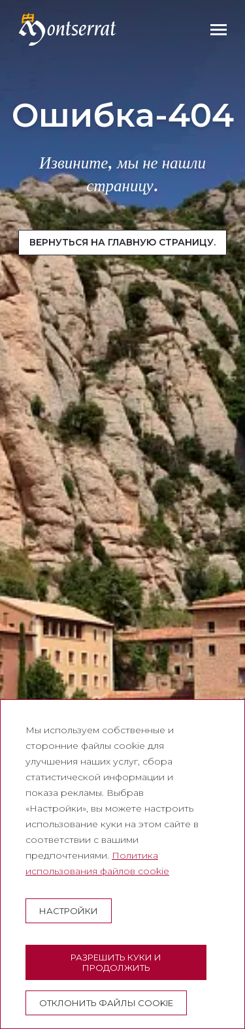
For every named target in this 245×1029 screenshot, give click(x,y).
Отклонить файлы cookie (106, 1003)
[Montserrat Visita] (67, 29)
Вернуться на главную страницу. (122, 242)
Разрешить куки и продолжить (116, 962)
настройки (68, 911)
